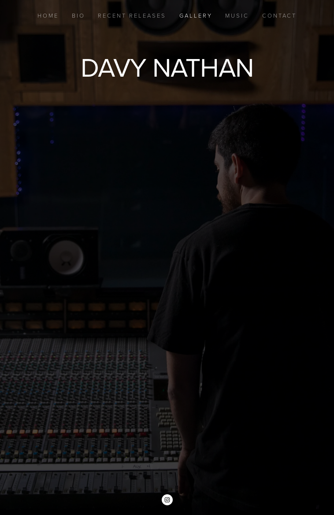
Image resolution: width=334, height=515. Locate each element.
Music (237, 15)
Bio (78, 15)
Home (48, 15)
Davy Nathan (167, 67)
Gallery (195, 15)
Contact (279, 15)
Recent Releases (132, 15)
